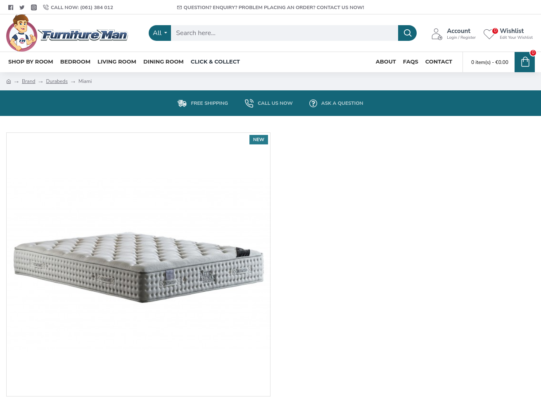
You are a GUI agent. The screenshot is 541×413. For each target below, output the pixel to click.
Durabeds (57, 81)
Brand (29, 81)
